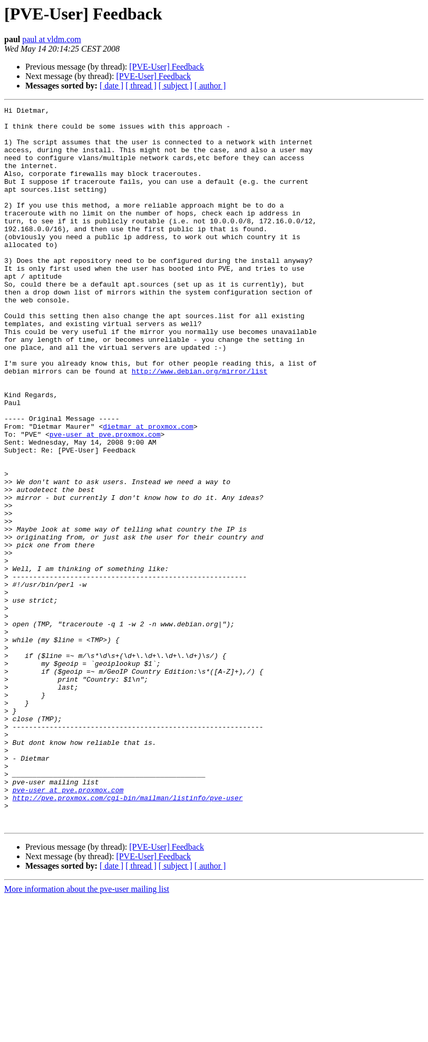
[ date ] (111, 85)
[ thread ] (141, 85)
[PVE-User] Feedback (166, 66)
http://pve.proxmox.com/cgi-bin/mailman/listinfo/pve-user (128, 936)
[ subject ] (175, 85)
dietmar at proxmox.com (148, 491)
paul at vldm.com (51, 39)
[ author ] (210, 85)
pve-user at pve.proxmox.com (105, 500)
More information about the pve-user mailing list (86, 1032)
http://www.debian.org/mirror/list (199, 424)
